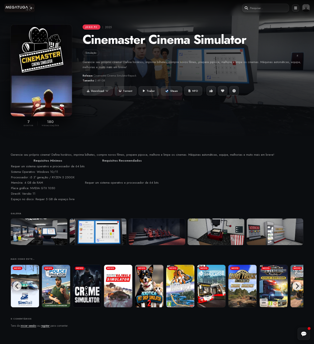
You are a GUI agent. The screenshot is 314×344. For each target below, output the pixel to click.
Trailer (149, 91)
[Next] (296, 286)
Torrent (125, 91)
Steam (171, 91)
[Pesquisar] (246, 8)
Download (97, 91)
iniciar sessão (28, 326)
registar (45, 326)
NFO (193, 91)
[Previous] (17, 286)
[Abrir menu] (295, 8)
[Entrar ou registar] (306, 8)
